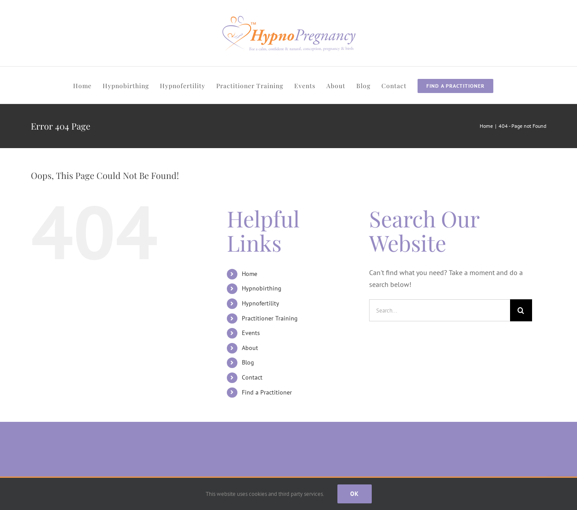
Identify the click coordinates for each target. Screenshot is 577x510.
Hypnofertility (260, 303)
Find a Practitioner (267, 392)
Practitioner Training (270, 318)
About (250, 348)
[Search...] (439, 310)
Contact (252, 377)
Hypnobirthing (261, 288)
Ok (354, 494)
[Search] (521, 310)
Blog (248, 362)
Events (251, 333)
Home (249, 274)
